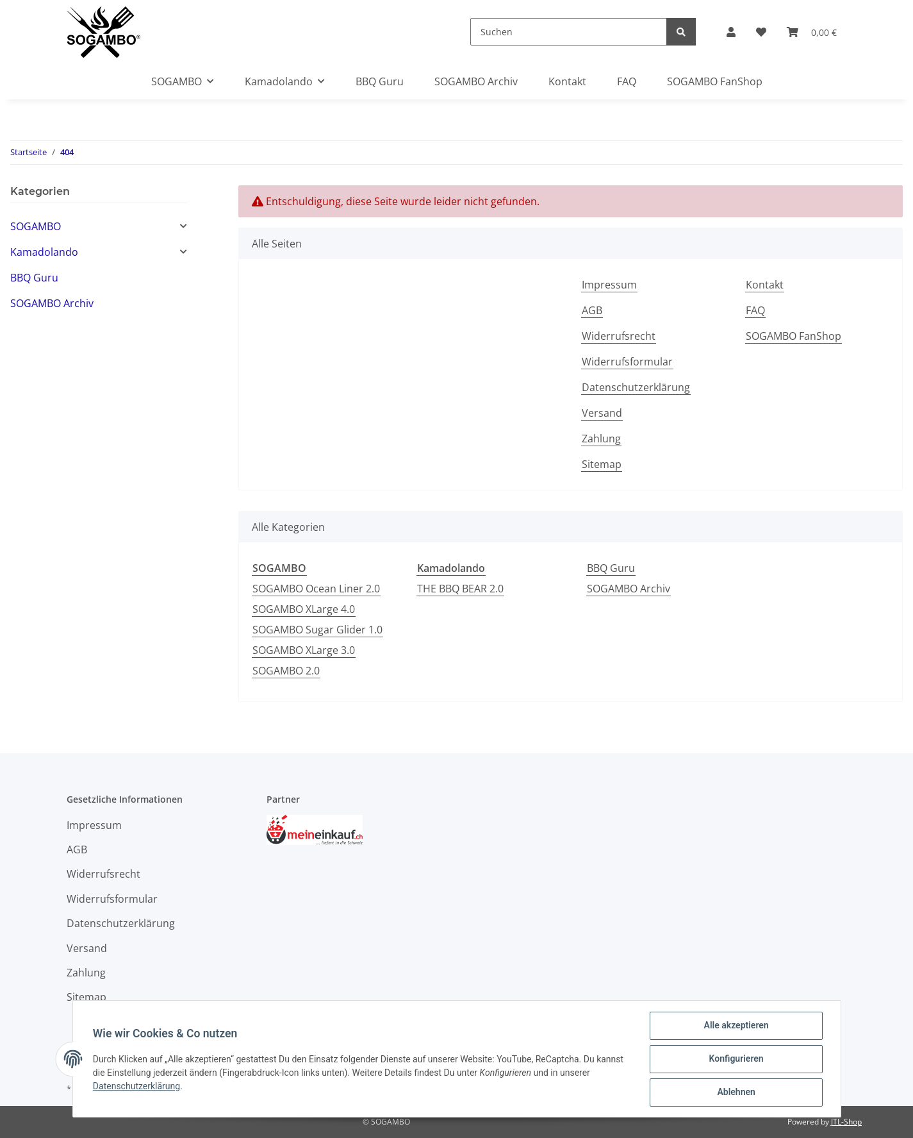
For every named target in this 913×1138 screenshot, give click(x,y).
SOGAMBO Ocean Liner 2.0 (316, 589)
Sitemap (601, 464)
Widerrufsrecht (618, 336)
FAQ (626, 81)
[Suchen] (568, 32)
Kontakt (567, 81)
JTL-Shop (846, 1121)
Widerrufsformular (627, 362)
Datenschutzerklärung (636, 387)
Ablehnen (736, 1092)
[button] (731, 32)
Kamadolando (44, 252)
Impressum (609, 285)
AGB (592, 310)
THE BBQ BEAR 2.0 (460, 589)
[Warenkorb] (812, 32)
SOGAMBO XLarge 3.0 (303, 650)
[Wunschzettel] (761, 32)
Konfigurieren (736, 1059)
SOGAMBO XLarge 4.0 (303, 609)
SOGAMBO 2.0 (286, 671)
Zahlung (601, 438)
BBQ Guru (611, 568)
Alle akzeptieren (735, 1026)
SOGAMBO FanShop (714, 81)
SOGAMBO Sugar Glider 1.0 (317, 630)
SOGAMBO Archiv (628, 589)
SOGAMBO (35, 226)
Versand (602, 413)
